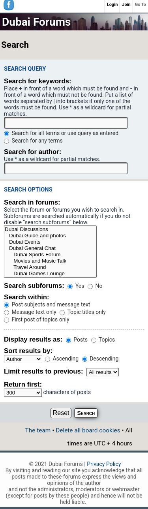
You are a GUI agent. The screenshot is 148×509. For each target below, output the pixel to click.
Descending (100, 358)
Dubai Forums (36, 21)
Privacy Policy (104, 464)
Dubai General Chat (50, 248)
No (95, 286)
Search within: (26, 297)
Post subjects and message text (47, 304)
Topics (103, 339)
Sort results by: (28, 351)
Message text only (30, 312)
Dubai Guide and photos (50, 236)
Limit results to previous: (43, 371)
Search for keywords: (37, 81)
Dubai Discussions (50, 229)
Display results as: (33, 339)
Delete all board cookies (88, 430)
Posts (77, 339)
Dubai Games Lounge (50, 273)
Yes (75, 286)
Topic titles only (83, 312)
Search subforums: (34, 285)
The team (38, 430)
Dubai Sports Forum (50, 255)
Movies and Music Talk (50, 261)
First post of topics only (36, 319)
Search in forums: (32, 202)
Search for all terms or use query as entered (61, 133)
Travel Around (50, 267)
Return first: (23, 384)
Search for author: (32, 152)
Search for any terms (33, 140)
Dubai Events (50, 242)
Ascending (62, 358)
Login (112, 4)
